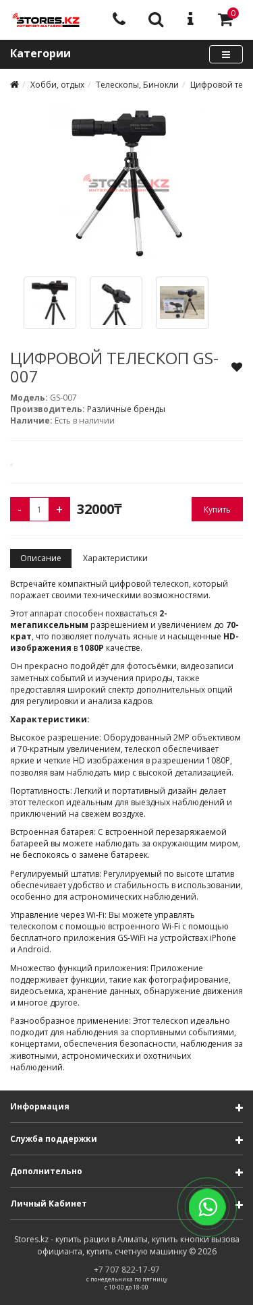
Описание (40, 558)
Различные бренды (126, 409)
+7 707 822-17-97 (127, 1269)
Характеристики (115, 558)
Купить (217, 509)
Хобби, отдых (57, 84)
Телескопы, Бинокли (137, 84)
